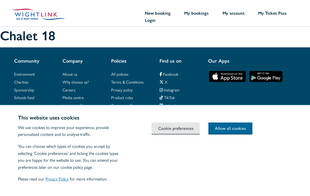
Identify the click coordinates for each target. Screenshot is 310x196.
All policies (120, 74)
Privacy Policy (57, 179)
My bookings (196, 13)
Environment (24, 74)
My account (234, 13)
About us (69, 74)
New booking (158, 13)
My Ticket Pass (272, 13)
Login (150, 20)
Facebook (169, 74)
